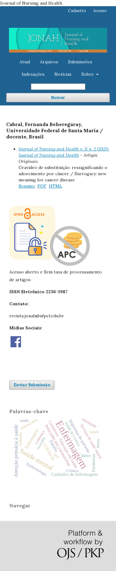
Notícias (62, 74)
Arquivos (49, 62)
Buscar (58, 97)
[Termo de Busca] (58, 86)
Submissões (80, 62)
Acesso (100, 10)
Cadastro (77, 10)
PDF (41, 186)
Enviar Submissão (32, 384)
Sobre (88, 74)
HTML (55, 186)
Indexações (33, 74)
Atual (24, 62)
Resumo (27, 186)
